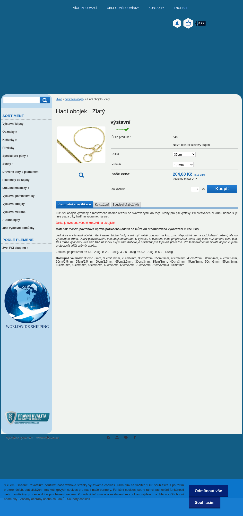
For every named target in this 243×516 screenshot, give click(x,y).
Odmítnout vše (208, 491)
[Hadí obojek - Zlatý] (81, 150)
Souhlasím (204, 502)
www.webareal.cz (47, 437)
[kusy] (195, 189)
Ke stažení (102, 204)
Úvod (59, 99)
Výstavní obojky (74, 99)
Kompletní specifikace (74, 204)
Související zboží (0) (126, 204)
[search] (44, 100)
